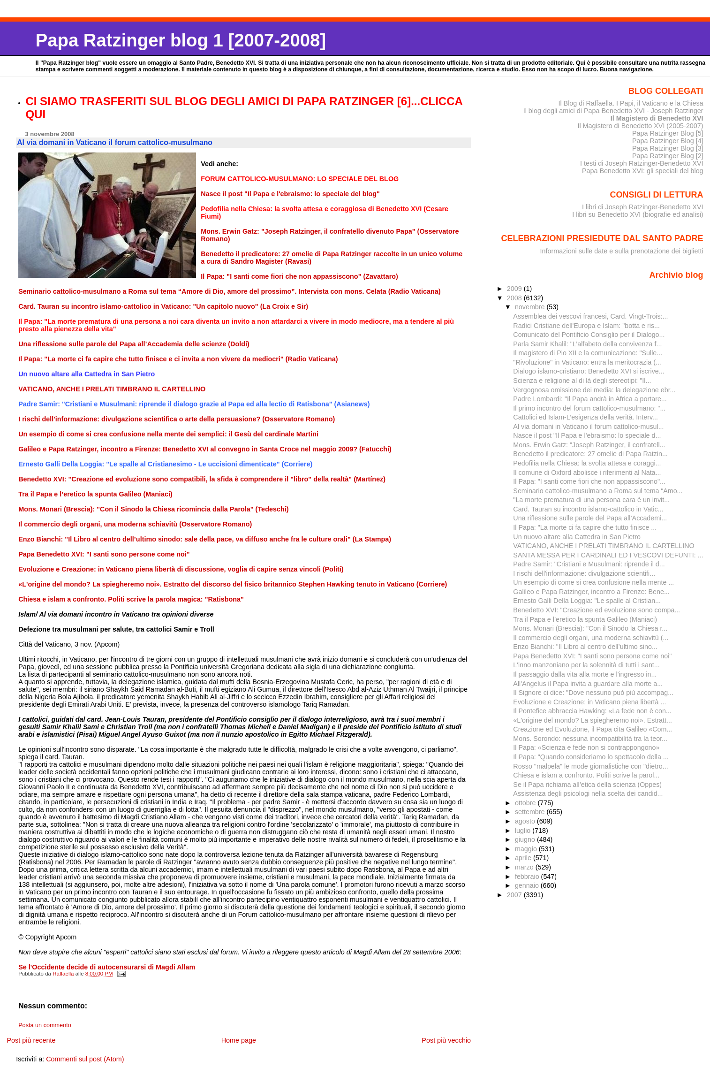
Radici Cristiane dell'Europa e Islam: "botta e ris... (586, 325)
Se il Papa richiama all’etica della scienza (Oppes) (587, 784)
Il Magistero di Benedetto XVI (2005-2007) (640, 126)
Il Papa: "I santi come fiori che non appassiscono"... (589, 481)
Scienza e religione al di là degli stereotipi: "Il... (582, 380)
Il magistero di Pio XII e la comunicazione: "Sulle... (587, 353)
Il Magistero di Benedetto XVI (657, 118)
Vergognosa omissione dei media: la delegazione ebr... (594, 390)
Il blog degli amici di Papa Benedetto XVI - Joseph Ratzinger (613, 110)
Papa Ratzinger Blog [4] (667, 141)
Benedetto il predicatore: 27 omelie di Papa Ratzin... (590, 453)
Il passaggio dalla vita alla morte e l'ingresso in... (585, 674)
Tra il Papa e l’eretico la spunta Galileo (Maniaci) (585, 619)
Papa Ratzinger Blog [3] (667, 148)
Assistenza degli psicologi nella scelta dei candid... (588, 793)
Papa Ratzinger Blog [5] (667, 133)
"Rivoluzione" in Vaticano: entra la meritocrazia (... (587, 362)
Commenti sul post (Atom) (85, 1059)
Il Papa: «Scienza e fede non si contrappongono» (586, 747)
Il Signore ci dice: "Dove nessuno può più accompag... (593, 692)
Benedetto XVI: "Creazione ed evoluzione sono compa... (596, 610)
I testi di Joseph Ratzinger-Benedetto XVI (641, 163)
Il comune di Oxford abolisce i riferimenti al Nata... (587, 472)
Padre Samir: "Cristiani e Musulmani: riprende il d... (589, 564)
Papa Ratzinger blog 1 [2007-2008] (181, 40)
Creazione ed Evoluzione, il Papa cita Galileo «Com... (592, 729)
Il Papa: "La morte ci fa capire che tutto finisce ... (585, 527)
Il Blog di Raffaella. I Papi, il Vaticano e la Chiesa (630, 103)
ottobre (526, 803)
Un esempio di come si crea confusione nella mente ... (593, 582)
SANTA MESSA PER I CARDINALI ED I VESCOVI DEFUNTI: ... (608, 555)
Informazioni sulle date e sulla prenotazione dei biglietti (621, 251)
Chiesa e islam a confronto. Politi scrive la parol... (586, 775)
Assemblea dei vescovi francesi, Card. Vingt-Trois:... (590, 316)
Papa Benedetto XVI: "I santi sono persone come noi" (592, 656)
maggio (527, 849)
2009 (515, 288)
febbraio (528, 876)
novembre (531, 307)
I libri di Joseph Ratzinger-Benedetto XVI (642, 207)
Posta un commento (44, 1025)
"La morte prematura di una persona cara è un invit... (591, 499)
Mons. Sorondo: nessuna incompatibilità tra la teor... (590, 738)
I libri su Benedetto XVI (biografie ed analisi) (637, 214)
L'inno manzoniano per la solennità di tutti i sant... (586, 665)
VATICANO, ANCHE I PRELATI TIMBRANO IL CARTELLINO (603, 545)
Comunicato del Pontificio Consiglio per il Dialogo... (589, 334)
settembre (531, 812)
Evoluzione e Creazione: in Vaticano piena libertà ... (589, 702)
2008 (515, 298)
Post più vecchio (446, 1040)
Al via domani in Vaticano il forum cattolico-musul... (588, 426)
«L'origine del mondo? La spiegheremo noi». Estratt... (592, 720)
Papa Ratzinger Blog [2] (667, 156)
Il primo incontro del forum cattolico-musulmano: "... (589, 408)
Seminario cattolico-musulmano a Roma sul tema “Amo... (597, 491)
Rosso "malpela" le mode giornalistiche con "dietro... (590, 766)
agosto (526, 821)
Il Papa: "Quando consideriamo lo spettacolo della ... (590, 757)
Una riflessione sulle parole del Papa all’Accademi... (590, 518)
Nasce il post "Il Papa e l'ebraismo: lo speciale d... (587, 435)
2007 (515, 895)
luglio (523, 830)
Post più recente (31, 1040)
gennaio (528, 885)
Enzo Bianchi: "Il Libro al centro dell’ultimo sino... (585, 646)
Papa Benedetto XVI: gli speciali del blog (642, 171)
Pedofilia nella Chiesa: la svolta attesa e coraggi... (587, 463)
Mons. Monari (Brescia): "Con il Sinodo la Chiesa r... (590, 628)
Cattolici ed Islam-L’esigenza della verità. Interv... (585, 417)
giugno (526, 839)
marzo (525, 867)
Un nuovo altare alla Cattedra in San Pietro (577, 537)
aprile (524, 858)
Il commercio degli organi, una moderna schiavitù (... (590, 637)
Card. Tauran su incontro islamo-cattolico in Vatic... (588, 509)
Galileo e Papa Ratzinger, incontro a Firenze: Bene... (591, 591)
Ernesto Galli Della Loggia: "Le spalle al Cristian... (587, 600)
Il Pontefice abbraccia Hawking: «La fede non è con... (592, 711)
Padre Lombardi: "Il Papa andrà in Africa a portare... (589, 399)
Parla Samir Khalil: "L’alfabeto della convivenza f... (587, 344)
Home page (238, 1040)
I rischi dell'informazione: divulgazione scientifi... (584, 573)
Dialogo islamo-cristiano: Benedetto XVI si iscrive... (588, 371)
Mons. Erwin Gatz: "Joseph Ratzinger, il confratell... (589, 445)
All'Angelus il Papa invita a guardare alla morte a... (588, 683)
